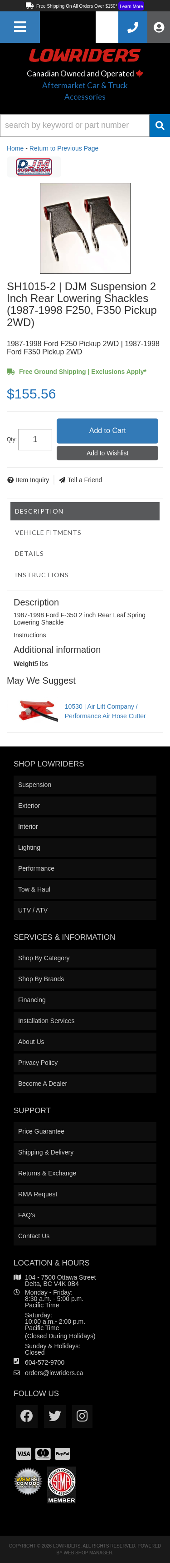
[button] (85, 125)
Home (15, 148)
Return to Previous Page (64, 148)
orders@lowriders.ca (54, 1373)
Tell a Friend (85, 480)
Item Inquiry (32, 480)
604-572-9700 (44, 1362)
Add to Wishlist (108, 453)
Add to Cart (107, 430)
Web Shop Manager (88, 1552)
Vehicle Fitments (48, 532)
